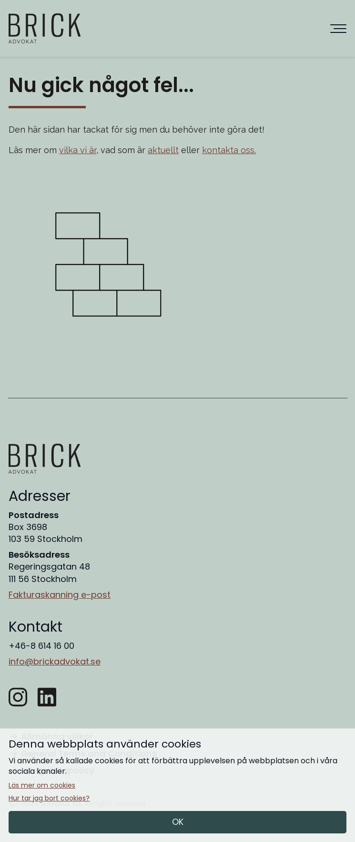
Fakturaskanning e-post (60, 595)
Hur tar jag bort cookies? (49, 798)
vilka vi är (77, 150)
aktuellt (163, 150)
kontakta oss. (229, 150)
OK (177, 822)
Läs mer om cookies (42, 785)
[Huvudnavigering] (338, 28)
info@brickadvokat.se (55, 661)
